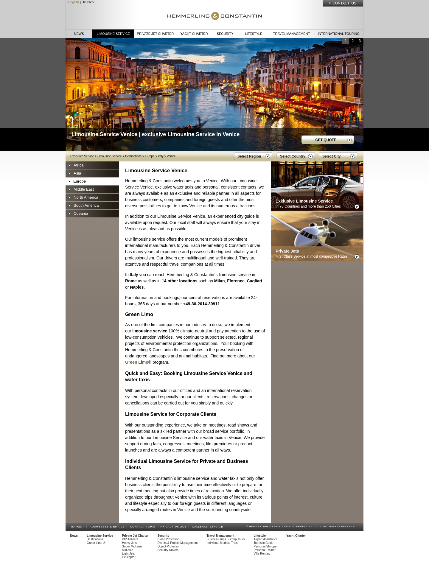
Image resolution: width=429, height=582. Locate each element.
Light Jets (128, 553)
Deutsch (88, 2)
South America (86, 205)
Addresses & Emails (108, 526)
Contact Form (143, 526)
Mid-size (127, 550)
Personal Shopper (266, 546)
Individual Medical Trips (222, 542)
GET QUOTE (325, 140)
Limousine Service (113, 33)
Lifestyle (253, 33)
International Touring (339, 33)
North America (86, 197)
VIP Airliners (130, 539)
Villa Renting (262, 553)
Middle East (84, 189)
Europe (149, 156)
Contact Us (344, 3)
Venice (171, 156)
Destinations (133, 156)
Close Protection (168, 539)
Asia (77, 173)
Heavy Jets (129, 542)
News (79, 33)
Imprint (78, 526)
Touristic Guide (263, 542)
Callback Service (208, 526)
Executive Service (82, 156)
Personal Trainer (265, 550)
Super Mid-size (132, 546)
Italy (160, 156)
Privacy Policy (174, 526)
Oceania (81, 213)
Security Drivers (167, 550)
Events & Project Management (177, 542)
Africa (78, 165)
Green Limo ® (96, 542)
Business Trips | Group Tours (226, 539)
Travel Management (291, 33)
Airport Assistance (266, 539)
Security (225, 33)
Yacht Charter (194, 33)
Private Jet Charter (155, 33)
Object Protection (168, 546)
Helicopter (129, 557)
